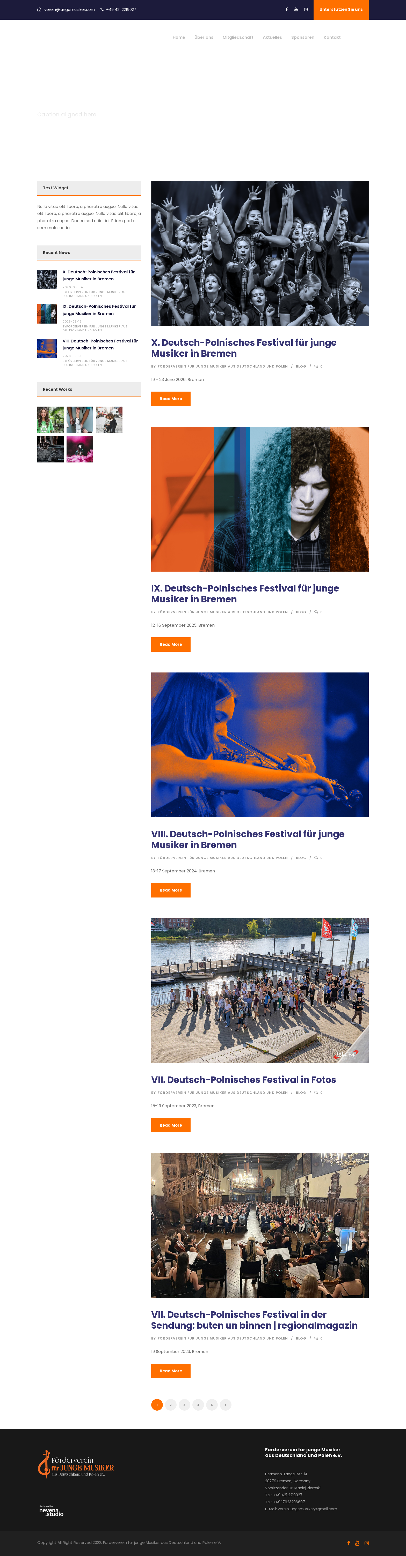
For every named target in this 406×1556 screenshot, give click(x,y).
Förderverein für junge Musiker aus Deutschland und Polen (223, 366)
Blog (301, 366)
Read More (171, 398)
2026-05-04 (73, 287)
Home (179, 37)
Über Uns (203, 37)
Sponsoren (302, 37)
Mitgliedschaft (238, 37)
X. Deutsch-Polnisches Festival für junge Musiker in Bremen (244, 348)
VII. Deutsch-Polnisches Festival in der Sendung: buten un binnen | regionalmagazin (254, 1320)
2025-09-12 (72, 321)
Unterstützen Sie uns (341, 9)
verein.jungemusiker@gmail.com (307, 1509)
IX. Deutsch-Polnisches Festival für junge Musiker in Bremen (245, 593)
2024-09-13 (72, 356)
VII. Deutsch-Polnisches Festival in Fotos (243, 1079)
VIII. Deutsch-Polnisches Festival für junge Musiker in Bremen (248, 839)
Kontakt (332, 37)
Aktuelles (272, 37)
